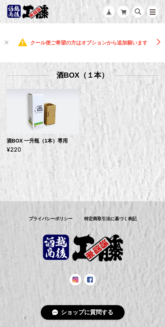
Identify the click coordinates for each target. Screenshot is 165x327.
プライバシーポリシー (50, 218)
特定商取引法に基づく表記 (110, 218)
